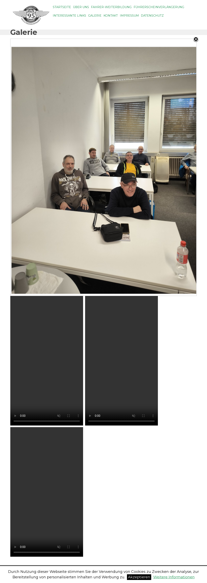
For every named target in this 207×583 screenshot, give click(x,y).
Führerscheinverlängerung (159, 7)
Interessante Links (69, 15)
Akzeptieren (139, 577)
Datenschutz (152, 15)
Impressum (129, 15)
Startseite (62, 7)
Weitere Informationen (174, 577)
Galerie (94, 15)
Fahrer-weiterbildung (111, 7)
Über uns (81, 7)
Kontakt (111, 15)
